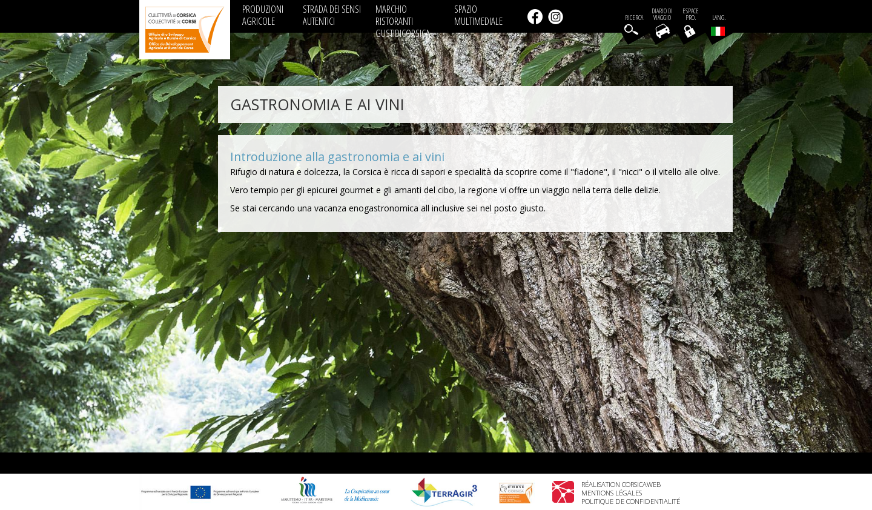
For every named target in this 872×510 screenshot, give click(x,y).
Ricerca (634, 18)
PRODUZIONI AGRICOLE (262, 15)
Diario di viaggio (662, 14)
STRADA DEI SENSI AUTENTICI (332, 15)
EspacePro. (690, 14)
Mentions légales (611, 492)
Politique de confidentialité (630, 501)
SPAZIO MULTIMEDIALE (478, 15)
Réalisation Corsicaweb (621, 484)
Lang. (718, 25)
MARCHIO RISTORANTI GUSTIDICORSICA (402, 21)
